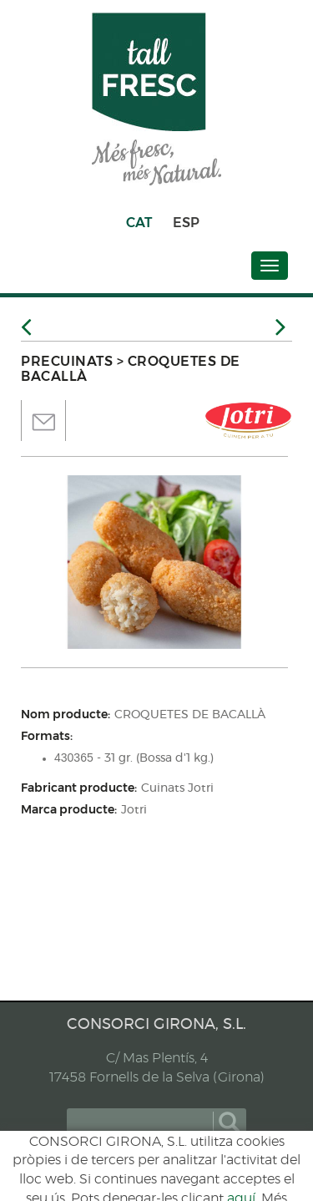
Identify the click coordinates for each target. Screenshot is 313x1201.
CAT (139, 223)
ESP (186, 223)
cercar (229, 1122)
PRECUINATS (67, 361)
